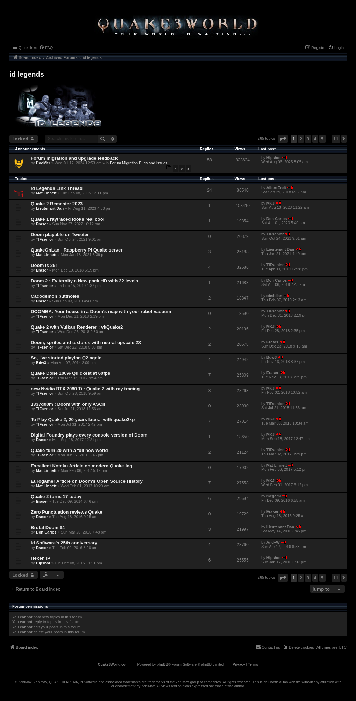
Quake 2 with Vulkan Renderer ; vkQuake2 (77, 327)
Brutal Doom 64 (48, 527)
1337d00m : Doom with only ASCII (68, 404)
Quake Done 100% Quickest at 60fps (70, 373)
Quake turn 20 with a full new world (69, 450)
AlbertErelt (276, 188)
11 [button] (336, 139)
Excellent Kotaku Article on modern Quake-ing (81, 465)
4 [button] (315, 139)
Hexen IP (40, 558)
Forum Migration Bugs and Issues (138, 163)
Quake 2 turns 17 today (56, 496)
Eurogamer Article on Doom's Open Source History (87, 481)
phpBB (162, 664)
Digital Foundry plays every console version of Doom (89, 435)
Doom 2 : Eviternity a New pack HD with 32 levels (84, 280)
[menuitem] (46, 47)
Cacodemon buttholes (55, 296)
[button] (283, 139)
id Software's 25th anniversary (64, 542)
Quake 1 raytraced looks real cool (67, 219)
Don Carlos (276, 219)
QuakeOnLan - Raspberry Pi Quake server (76, 250)
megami (273, 496)
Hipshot (273, 158)
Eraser (42, 224)
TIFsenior (45, 239)
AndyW (273, 542)
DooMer (43, 163)
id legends (26, 74)
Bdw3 (41, 362)
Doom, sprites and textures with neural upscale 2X (86, 342)
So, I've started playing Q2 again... (68, 357)
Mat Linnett (46, 193)
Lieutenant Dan (50, 208)
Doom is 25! (44, 265)
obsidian (274, 296)
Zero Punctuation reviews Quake (66, 512)
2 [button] (301, 139)
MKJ (270, 203)
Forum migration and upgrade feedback (74, 158)
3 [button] (308, 139)
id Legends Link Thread (57, 188)
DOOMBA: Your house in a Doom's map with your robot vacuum (101, 311)
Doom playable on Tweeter (60, 234)
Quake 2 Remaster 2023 (57, 203)
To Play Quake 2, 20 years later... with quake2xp (83, 419)
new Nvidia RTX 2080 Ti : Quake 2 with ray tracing (85, 388)
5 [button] (322, 139)
